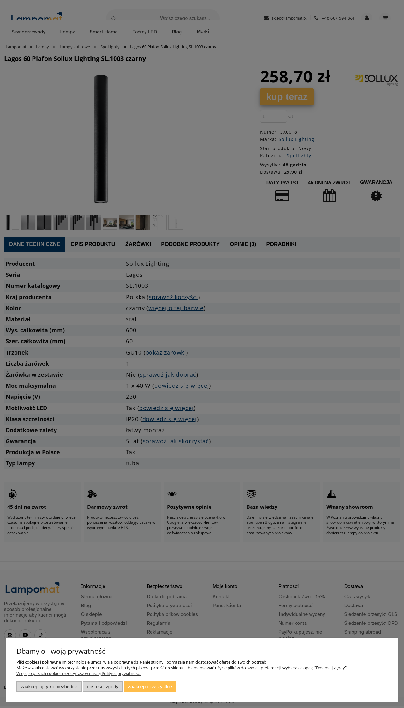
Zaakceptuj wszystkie (150, 686)
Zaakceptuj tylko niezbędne (49, 686)
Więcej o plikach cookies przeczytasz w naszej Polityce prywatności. (78, 673)
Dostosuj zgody (102, 686)
